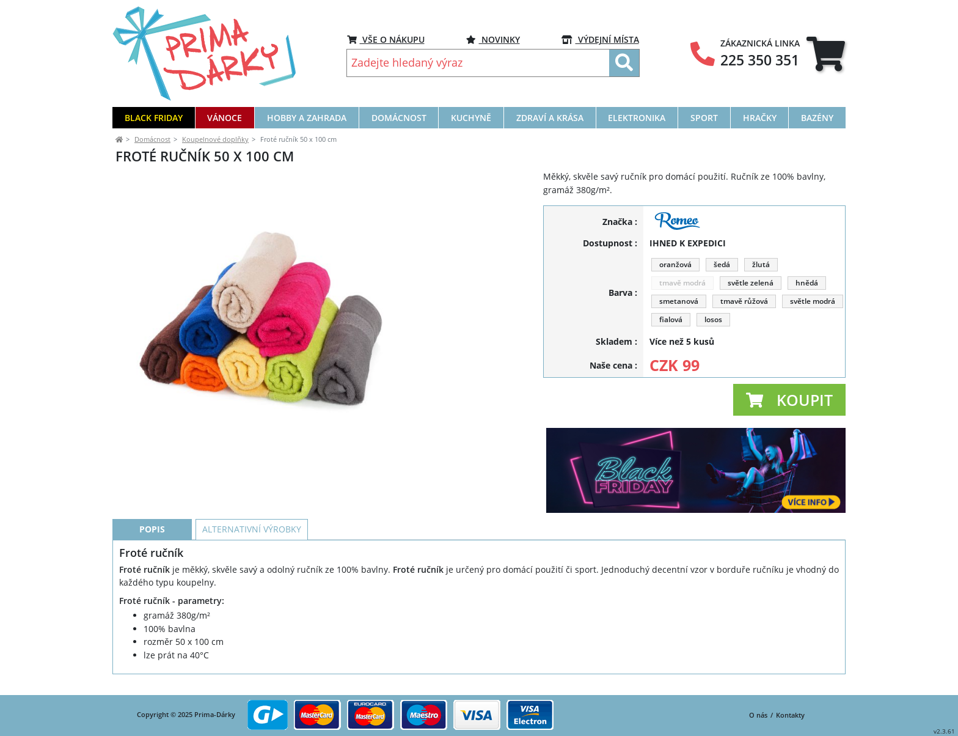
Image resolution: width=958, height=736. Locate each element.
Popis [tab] (152, 540)
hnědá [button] (806, 283)
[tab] (826, 54)
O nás (758, 714)
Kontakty (790, 714)
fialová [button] (670, 319)
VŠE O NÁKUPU (386, 39)
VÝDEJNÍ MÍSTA (600, 39)
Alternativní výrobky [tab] (251, 540)
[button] (789, 399)
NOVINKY (493, 39)
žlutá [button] (761, 264)
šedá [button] (722, 264)
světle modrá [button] (812, 301)
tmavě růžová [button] (744, 301)
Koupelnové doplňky (215, 139)
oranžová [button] (675, 264)
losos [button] (713, 319)
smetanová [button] (678, 301)
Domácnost (152, 139)
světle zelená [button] (750, 283)
